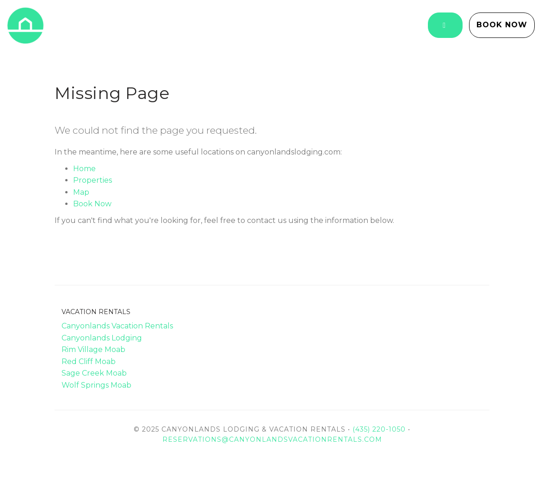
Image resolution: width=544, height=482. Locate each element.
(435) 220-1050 (379, 429)
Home (84, 168)
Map (81, 192)
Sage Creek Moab (94, 373)
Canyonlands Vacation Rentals (117, 325)
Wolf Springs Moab (96, 385)
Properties (92, 180)
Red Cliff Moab (89, 361)
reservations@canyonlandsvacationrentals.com (272, 439)
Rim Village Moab (93, 349)
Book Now (501, 24)
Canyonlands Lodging (102, 338)
